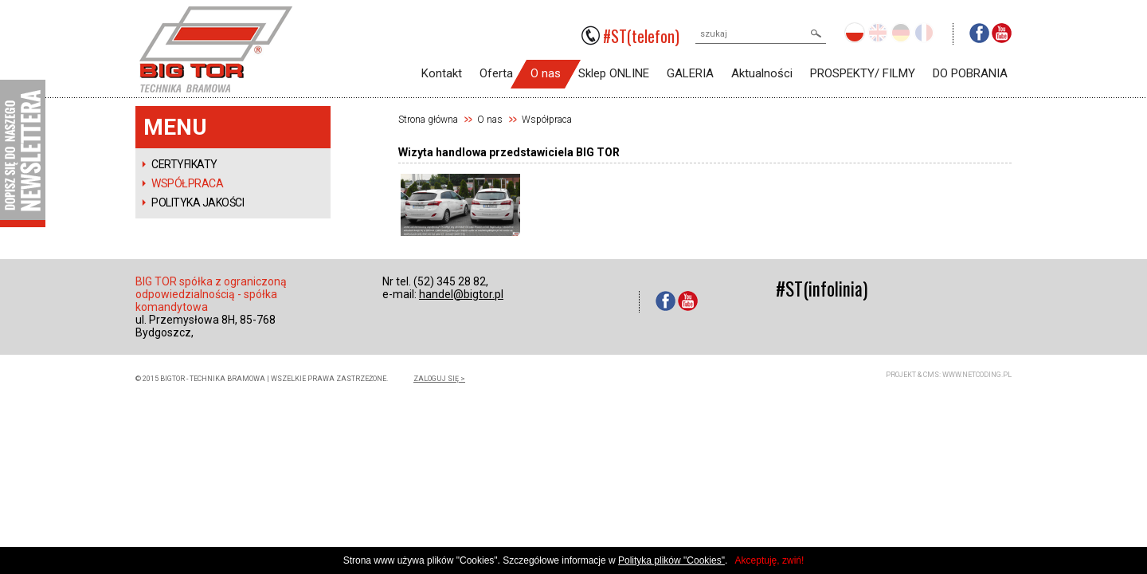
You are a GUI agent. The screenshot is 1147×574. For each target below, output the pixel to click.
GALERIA (690, 73)
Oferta (496, 73)
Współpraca (187, 183)
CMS (931, 375)
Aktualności (762, 73)
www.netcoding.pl (977, 375)
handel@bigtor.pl (461, 294)
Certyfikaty (184, 164)
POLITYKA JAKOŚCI (197, 202)
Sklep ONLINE (613, 73)
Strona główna (428, 119)
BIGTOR (215, 49)
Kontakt (441, 73)
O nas (545, 73)
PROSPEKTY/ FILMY (862, 73)
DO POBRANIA (970, 73)
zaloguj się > (439, 379)
